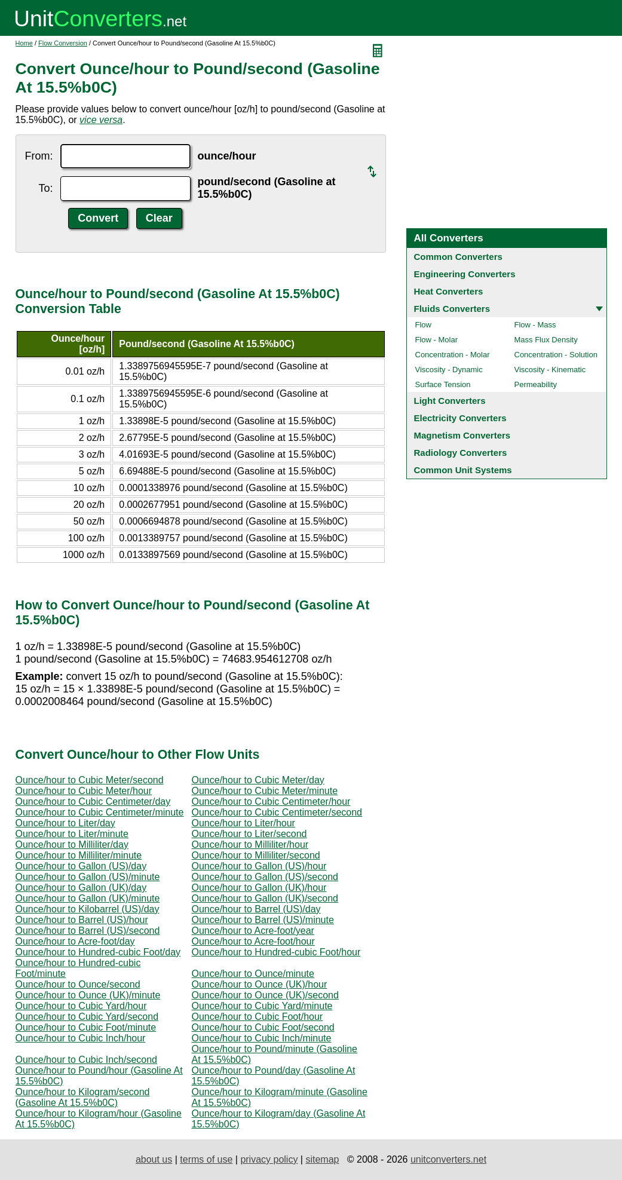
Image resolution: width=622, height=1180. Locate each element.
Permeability (535, 384)
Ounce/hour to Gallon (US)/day (81, 866)
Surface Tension (443, 384)
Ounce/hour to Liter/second (249, 834)
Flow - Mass (535, 324)
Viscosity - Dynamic (449, 369)
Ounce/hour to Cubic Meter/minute (265, 791)
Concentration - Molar (452, 354)
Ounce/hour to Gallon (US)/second (265, 877)
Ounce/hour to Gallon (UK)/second (265, 898)
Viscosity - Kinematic (550, 369)
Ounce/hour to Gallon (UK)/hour (259, 887)
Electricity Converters (460, 418)
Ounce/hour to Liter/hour (243, 823)
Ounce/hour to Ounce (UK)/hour (259, 984)
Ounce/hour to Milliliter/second (256, 855)
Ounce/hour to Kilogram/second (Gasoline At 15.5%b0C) (83, 1097)
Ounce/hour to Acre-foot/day (75, 941)
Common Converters (458, 257)
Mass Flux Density (546, 339)
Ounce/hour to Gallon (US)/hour (259, 866)
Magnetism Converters (462, 435)
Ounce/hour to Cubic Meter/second (90, 780)
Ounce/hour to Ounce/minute (253, 973)
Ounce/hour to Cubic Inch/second (86, 1060)
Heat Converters (448, 291)
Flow (423, 324)
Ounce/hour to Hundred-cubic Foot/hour (276, 952)
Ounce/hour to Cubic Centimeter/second (277, 812)
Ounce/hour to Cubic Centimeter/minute (100, 812)
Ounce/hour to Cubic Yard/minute (262, 1006)
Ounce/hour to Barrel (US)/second (88, 930)
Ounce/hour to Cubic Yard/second (87, 1017)
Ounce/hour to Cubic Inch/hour (81, 1038)
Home (24, 43)
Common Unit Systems (463, 470)
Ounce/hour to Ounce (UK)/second (265, 995)
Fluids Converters (452, 309)
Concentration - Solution (556, 354)
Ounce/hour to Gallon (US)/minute (88, 877)
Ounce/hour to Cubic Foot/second (263, 1027)
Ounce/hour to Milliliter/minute (79, 855)
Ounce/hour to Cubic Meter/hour (84, 791)
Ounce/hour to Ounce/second (78, 984)
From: (39, 156)
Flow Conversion (62, 43)
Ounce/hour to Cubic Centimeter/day (93, 801)
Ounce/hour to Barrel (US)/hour (82, 920)
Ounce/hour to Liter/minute (72, 834)
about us (154, 1159)
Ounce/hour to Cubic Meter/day (258, 780)
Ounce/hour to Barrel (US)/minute (263, 920)
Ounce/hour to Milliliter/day (72, 844)
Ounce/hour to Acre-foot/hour (253, 941)
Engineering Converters (465, 274)
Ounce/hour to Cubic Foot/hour (257, 1017)
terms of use (206, 1159)
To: (45, 188)
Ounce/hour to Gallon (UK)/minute (88, 898)
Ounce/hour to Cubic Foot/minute (86, 1027)
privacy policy (269, 1159)
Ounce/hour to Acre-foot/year (253, 930)
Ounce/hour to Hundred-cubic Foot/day (98, 952)
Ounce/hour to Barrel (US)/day (256, 909)
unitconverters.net (448, 1159)
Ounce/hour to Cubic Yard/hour (81, 1006)
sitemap (322, 1159)
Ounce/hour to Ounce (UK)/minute (88, 995)
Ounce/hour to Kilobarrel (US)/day (88, 909)
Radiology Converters (460, 453)
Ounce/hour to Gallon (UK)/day (81, 887)
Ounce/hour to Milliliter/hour (250, 844)
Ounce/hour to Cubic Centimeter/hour (271, 801)
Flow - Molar (436, 339)
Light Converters (450, 401)
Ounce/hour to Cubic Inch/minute (262, 1038)
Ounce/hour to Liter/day (65, 823)
